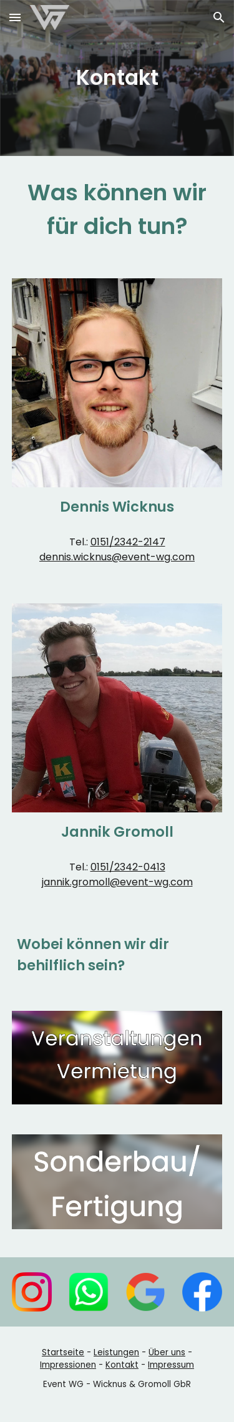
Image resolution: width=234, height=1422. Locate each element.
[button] (15, 17)
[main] (117, 78)
